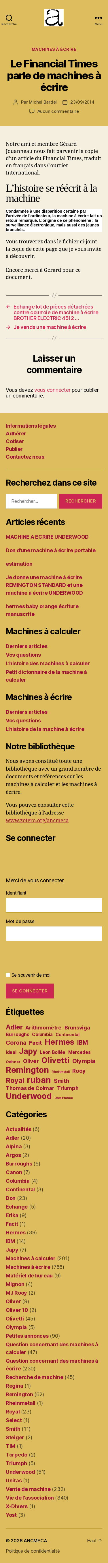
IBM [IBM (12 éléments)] (82, 1042)
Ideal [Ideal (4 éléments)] (11, 1052)
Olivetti (15, 1319)
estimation (19, 564)
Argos (13, 1155)
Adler (13, 1138)
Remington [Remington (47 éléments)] (27, 1070)
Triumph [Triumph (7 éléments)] (67, 1088)
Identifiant (16, 893)
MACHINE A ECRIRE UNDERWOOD (47, 537)
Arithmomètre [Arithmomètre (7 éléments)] (43, 1027)
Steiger (15, 1437)
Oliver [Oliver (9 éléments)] (31, 1061)
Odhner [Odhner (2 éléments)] (13, 1061)
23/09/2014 (82, 102)
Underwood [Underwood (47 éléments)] (29, 1096)
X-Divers (17, 1506)
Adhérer (16, 433)
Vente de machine (28, 1489)
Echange (17, 1207)
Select (14, 1420)
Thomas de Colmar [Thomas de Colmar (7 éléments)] (30, 1088)
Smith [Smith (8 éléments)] (61, 1081)
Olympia (16, 1327)
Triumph (16, 1463)
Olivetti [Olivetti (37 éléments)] (55, 1060)
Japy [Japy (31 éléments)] (28, 1051)
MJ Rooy (16, 1293)
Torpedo (16, 1455)
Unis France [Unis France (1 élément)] (63, 1098)
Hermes (15, 1233)
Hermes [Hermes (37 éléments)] (59, 1042)
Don (11, 1198)
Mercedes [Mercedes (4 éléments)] (79, 1052)
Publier (14, 449)
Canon (14, 1172)
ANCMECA (35, 1540)
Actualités (18, 1129)
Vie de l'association (30, 1498)
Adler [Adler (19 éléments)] (14, 1027)
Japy (12, 1250)
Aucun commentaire (58, 111)
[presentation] (49, 957)
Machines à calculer (31, 1258)
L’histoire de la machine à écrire (45, 729)
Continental (20, 1189)
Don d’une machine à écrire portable (51, 550)
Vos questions (23, 655)
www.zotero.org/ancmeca (37, 820)
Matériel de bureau (29, 1276)
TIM (10, 1446)
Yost (11, 1515)
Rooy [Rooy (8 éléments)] (79, 1071)
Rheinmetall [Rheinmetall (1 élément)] (60, 1072)
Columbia (18, 1181)
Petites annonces (27, 1336)
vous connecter (52, 390)
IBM (10, 1241)
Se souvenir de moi (28, 975)
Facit (12, 1224)
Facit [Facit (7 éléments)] (35, 1043)
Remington (19, 1394)
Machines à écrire (54, 49)
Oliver (13, 1301)
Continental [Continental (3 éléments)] (67, 1034)
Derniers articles (26, 646)
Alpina (14, 1146)
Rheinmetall (20, 1403)
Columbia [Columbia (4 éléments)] (42, 1034)
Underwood (20, 1472)
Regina (14, 1386)
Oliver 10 (17, 1310)
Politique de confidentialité (33, 1551)
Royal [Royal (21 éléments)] (15, 1080)
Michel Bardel (43, 102)
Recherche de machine (34, 1377)
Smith (13, 1429)
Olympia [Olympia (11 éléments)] (83, 1060)
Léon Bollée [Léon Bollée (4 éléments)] (52, 1052)
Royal (13, 1412)
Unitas (14, 1480)
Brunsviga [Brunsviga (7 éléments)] (77, 1027)
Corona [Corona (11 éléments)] (16, 1042)
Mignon (15, 1284)
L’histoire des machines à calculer (48, 663)
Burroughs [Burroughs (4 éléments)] (17, 1034)
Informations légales (31, 426)
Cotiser (15, 441)
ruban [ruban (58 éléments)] (39, 1080)
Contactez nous (25, 457)
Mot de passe (20, 921)
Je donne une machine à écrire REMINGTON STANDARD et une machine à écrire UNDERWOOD (44, 585)
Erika (12, 1215)
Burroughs (19, 1164)
